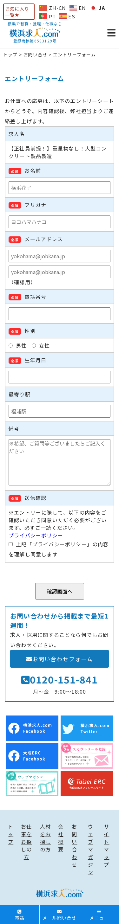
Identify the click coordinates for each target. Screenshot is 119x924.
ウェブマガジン (90, 849)
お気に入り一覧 (17, 11)
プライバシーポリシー (36, 535)
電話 (19, 915)
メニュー (99, 915)
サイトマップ (106, 845)
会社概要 (60, 838)
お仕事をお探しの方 (26, 842)
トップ (10, 834)
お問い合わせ (74, 845)
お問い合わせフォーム (59, 659)
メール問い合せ (59, 915)
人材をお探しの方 (45, 838)
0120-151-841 (59, 679)
